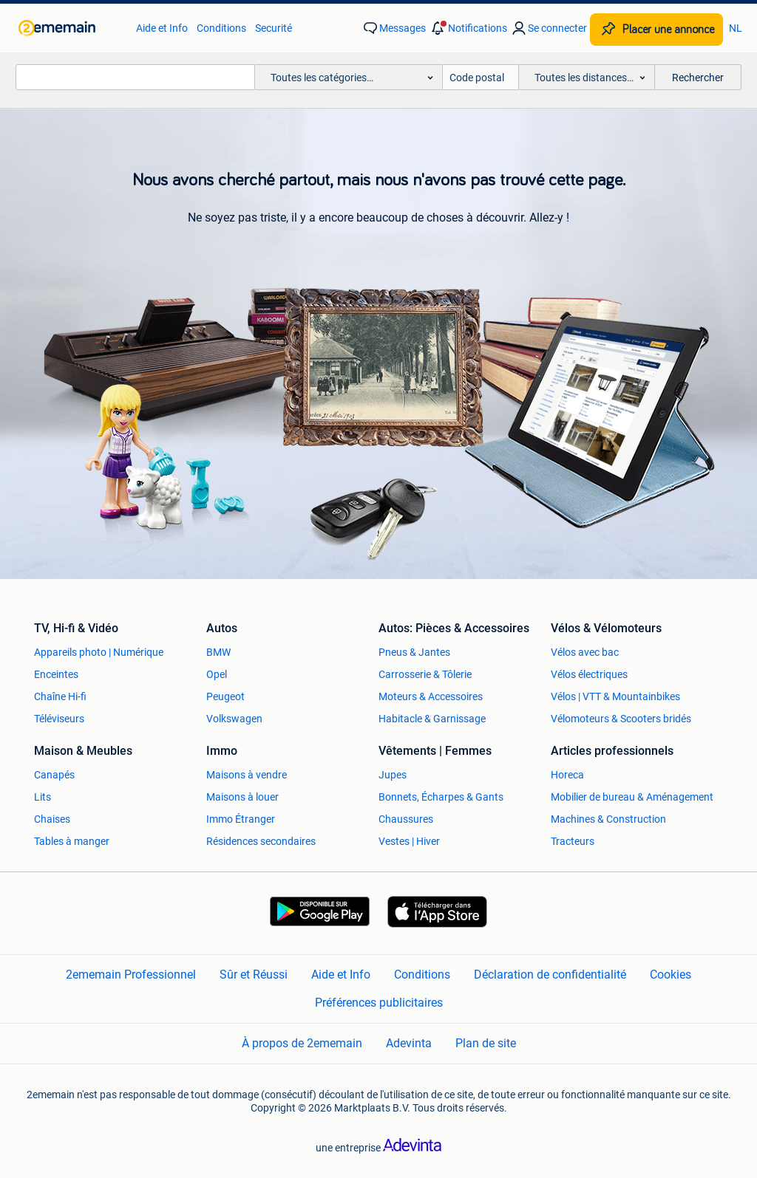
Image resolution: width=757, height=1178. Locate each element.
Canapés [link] (54, 775)
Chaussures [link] (405, 819)
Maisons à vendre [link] (246, 775)
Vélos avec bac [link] (585, 652)
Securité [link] (273, 28)
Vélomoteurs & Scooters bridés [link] (621, 719)
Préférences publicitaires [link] (379, 1003)
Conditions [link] (221, 28)
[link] (70, 28)
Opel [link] (216, 674)
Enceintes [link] (56, 674)
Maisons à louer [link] (242, 797)
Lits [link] (42, 797)
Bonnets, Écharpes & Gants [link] (440, 797)
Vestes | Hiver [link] (409, 841)
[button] (468, 28)
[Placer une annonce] (656, 29)
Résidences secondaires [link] (261, 841)
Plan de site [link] (485, 1043)
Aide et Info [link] (162, 28)
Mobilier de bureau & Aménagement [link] (632, 797)
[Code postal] (480, 77)
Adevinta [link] (409, 1043)
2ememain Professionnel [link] (131, 975)
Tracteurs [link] (572, 841)
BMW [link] (218, 652)
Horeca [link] (567, 775)
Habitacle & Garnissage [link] (432, 719)
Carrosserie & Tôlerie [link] (425, 674)
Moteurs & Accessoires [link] (430, 696)
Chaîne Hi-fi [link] (60, 696)
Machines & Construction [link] (608, 819)
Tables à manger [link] (71, 841)
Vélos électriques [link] (589, 674)
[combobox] (135, 77)
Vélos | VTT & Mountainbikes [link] (615, 696)
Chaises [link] (52, 819)
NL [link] (735, 28)
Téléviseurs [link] (59, 719)
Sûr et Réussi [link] (254, 975)
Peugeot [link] (225, 696)
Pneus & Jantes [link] (414, 652)
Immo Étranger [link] (240, 819)
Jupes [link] (392, 775)
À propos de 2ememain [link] (302, 1043)
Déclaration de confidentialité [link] (550, 975)
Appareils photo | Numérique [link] (98, 652)
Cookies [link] (670, 975)
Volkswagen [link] (234, 719)
